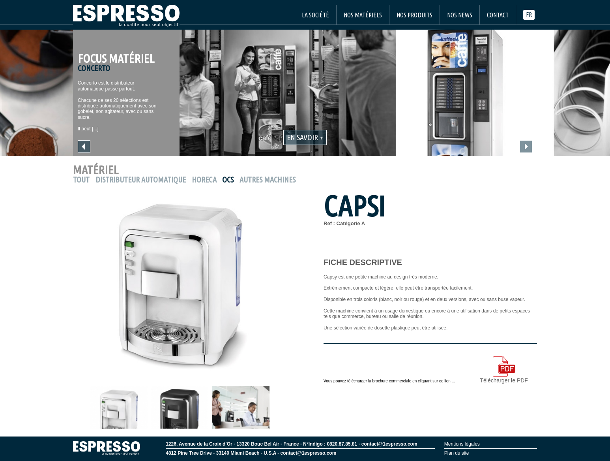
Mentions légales (462, 444)
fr (529, 14)
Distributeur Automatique (140, 179)
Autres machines (268, 179)
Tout (81, 179)
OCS (228, 179)
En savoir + (305, 137)
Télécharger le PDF (504, 369)
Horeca (204, 179)
